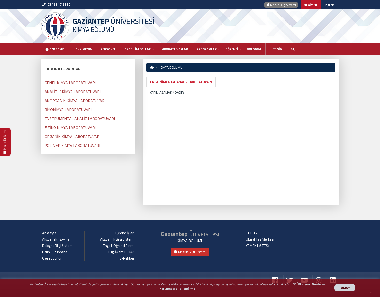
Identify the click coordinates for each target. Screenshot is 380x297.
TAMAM (344, 287)
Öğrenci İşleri (124, 233)
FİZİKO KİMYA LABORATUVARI (70, 127)
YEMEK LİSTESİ (257, 245)
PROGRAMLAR (207, 49)
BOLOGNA (254, 49)
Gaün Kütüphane (54, 252)
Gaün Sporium (52, 258)
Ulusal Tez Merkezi (260, 239)
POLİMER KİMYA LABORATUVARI (72, 145)
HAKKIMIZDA (82, 49)
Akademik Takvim (55, 239)
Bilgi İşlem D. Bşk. (121, 252)
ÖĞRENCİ (231, 49)
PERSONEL (108, 49)
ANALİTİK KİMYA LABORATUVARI (73, 91)
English (329, 4)
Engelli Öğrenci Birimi (118, 245)
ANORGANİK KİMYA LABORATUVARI (75, 100)
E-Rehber (127, 258)
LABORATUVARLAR (174, 49)
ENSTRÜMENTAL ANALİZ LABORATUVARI (181, 81)
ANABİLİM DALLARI (138, 49)
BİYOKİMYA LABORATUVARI (68, 109)
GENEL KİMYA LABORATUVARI (70, 82)
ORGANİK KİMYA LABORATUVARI (72, 136)
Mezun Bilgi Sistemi (281, 4)
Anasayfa (55, 49)
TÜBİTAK (253, 233)
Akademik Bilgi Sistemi (117, 239)
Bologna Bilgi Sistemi (57, 245)
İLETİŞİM (276, 49)
